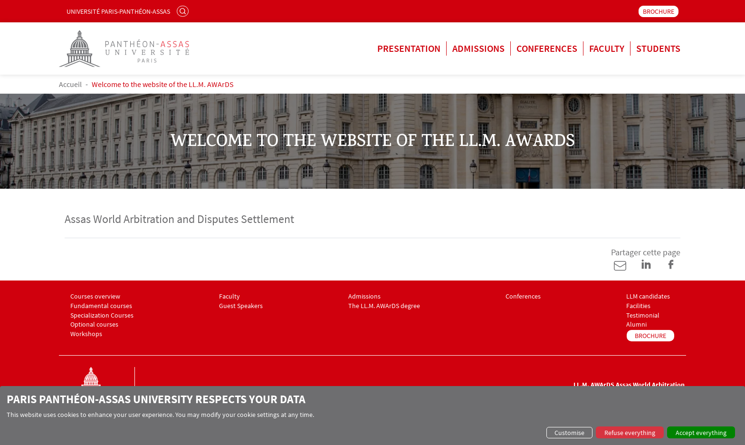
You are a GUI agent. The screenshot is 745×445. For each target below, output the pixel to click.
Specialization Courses (102, 315)
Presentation (408, 48)
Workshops (86, 334)
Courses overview (95, 296)
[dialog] (372, 415)
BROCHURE (658, 11)
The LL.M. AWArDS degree (384, 306)
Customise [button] (569, 432)
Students (658, 48)
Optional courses (94, 324)
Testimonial (642, 315)
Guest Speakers (241, 306)
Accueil (70, 84)
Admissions (478, 48)
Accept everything (701, 432)
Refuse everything (629, 432)
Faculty (606, 48)
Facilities (638, 306)
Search (184, 11)
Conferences (546, 48)
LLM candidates (648, 296)
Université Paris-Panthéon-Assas (118, 11)
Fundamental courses (101, 306)
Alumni (636, 324)
